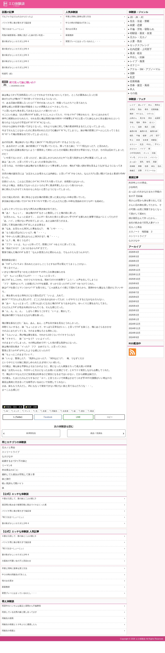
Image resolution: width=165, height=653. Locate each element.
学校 (131, 122)
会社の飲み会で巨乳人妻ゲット (144, 222)
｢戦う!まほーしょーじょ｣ (13, 29)
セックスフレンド (139, 45)
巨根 (154, 153)
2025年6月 (134, 297)
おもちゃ (133, 149)
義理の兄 (143, 131)
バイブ (142, 149)
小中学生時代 (135, 153)
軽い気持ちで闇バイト (13, 483)
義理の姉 (153, 131)
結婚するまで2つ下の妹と (14, 461)
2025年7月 (134, 292)
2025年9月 (134, 283)
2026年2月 (134, 261)
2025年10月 (134, 279)
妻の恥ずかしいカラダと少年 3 (15, 55)
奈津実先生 (31, 433)
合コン (152, 122)
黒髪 (155, 162)
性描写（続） (8, 74)
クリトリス (142, 157)
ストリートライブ (10, 452)
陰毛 (148, 162)
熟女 (140, 109)
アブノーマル (150, 170)
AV (7, 411)
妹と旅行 (6, 479)
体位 (153, 166)
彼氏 (131, 136)
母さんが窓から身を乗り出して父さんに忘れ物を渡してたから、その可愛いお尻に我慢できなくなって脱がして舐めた (145, 207)
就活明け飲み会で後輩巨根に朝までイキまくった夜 (24, 505)
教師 (131, 114)
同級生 (54, 411)
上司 (151, 136)
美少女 (142, 118)
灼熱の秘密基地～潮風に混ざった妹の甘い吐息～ (23, 35)
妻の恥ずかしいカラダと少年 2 (15, 61)
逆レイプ (141, 105)
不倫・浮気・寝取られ (142, 29)
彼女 (83, 411)
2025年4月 (134, 306)
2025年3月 (134, 310)
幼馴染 (154, 140)
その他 (133, 93)
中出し (149, 144)
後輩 (144, 136)
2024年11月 (134, 328)
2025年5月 (134, 301)
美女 (150, 118)
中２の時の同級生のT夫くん (78, 23)
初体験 (132, 166)
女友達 (65, 411)
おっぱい (133, 162)
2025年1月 (134, 319)
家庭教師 (69, 35)
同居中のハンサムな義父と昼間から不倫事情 (21, 606)
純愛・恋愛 (32, 407)
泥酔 (132, 73)
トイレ (132, 127)
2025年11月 (134, 274)
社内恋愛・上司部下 (141, 49)
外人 (132, 89)
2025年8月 (134, 288)
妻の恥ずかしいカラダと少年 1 (15, 67)
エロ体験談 (140, 639)
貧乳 (142, 162)
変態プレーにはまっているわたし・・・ (83, 41)
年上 (131, 140)
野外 (144, 122)
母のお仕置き (71, 29)
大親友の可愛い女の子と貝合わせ (16, 561)
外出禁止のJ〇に (10, 470)
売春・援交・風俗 (139, 85)
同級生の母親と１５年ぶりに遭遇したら (19, 624)
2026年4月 (134, 252)
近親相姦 (135, 81)
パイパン (153, 157)
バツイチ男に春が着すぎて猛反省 (16, 23)
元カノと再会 (8, 447)
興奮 (140, 166)
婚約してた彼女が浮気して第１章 (18, 474)
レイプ (132, 105)
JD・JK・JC (137, 17)
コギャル (150, 114)
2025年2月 (134, 315)
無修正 (132, 170)
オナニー (135, 65)
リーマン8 (7, 465)
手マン (157, 144)
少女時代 (133, 187)
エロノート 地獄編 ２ (141, 231)
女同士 (132, 109)
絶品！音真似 (96, 433)
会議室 (157, 118)
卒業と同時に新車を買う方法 (78, 17)
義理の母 (133, 131)
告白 (159, 166)
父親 (153, 127)
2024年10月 (134, 333)
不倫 (138, 136)
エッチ (16, 411)
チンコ (146, 153)
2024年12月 (134, 324)
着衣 (146, 109)
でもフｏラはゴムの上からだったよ (17, 17)
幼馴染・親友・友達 (14, 407)
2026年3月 (134, 256)
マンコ (27, 411)
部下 (158, 136)
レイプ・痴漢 (137, 61)
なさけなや (7, 456)
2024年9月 (134, 337)
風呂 (146, 127)
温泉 (140, 127)
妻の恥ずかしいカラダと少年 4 (15, 41)
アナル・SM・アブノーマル (145, 69)
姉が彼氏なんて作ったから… (143, 218)
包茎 (146, 166)
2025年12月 (134, 270)
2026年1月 (134, 265)
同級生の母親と (9, 631)
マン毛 (132, 157)
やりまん (140, 114)
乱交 (132, 77)
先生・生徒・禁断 (139, 21)
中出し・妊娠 (137, 57)
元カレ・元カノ (138, 37)
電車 (138, 122)
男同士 (157, 105)
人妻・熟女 (136, 41)
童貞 (92, 411)
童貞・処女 (136, 53)
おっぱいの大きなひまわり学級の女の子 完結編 (145, 193)
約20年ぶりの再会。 (139, 182)
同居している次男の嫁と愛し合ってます (19, 612)
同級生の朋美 (8, 618)
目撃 (140, 170)
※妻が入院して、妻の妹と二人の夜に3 (19, 498)
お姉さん (133, 118)
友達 (44, 411)
